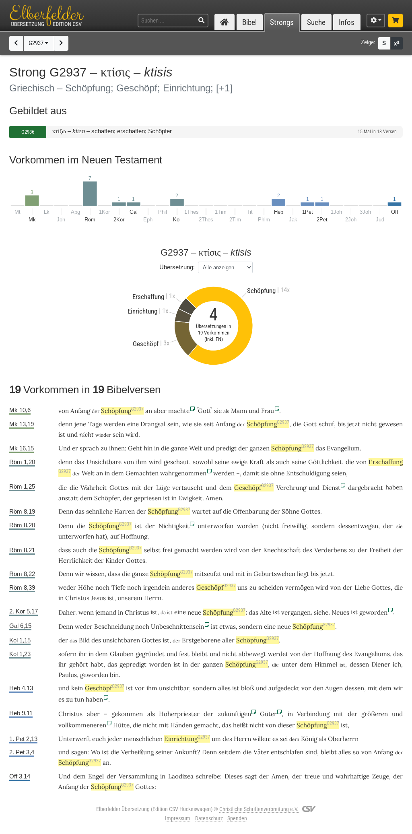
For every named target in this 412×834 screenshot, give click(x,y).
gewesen (391, 424)
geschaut (176, 462)
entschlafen (287, 752)
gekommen (127, 714)
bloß (247, 688)
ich (397, 664)
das (320, 448)
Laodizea (181, 776)
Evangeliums (372, 654)
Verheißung (137, 752)
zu (352, 550)
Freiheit (380, 550)
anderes (183, 587)
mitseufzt (207, 574)
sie (218, 411)
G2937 (39, 43)
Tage (95, 424)
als (270, 462)
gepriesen (147, 498)
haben (94, 699)
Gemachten (142, 473)
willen (261, 739)
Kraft (256, 462)
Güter (268, 714)
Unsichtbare (104, 462)
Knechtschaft (282, 550)
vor (139, 688)
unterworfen (215, 526)
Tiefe (118, 587)
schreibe (208, 776)
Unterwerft (74, 739)
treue (312, 776)
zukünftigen (234, 714)
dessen (359, 664)
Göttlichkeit (325, 462)
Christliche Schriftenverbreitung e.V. (259, 809)
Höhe (85, 587)
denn (65, 424)
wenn (86, 612)
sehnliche (99, 511)
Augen (334, 688)
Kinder (114, 560)
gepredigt (132, 664)
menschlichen (143, 739)
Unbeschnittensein (177, 626)
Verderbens (330, 550)
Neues (340, 612)
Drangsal (152, 424)
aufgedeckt (283, 688)
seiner (164, 752)
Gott (204, 411)
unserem (129, 598)
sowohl (203, 462)
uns (242, 587)
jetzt (353, 424)
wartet (201, 511)
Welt (195, 448)
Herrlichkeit (75, 560)
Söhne (290, 511)
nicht (369, 424)
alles (224, 688)
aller (228, 640)
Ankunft (186, 752)
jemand (105, 612)
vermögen (299, 587)
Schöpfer (106, 498)
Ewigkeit (190, 498)
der (243, 448)
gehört (78, 664)
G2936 (27, 132)
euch (99, 739)
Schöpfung (122, 411)
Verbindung (313, 714)
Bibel (249, 22)
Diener (380, 664)
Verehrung (291, 487)
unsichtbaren (121, 640)
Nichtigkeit (174, 526)
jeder (114, 739)
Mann (239, 411)
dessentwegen (358, 526)
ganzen (259, 448)
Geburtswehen (274, 574)
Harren (124, 511)
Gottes (119, 487)
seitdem (229, 752)
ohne (277, 473)
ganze (179, 448)
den (318, 688)
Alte (265, 612)
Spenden (237, 818)
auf (114, 536)
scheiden (270, 587)
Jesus (98, 598)
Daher (66, 612)
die (297, 424)
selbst (152, 550)
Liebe (362, 587)
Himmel (326, 664)
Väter (261, 752)
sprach (89, 448)
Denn (65, 511)
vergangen (296, 612)
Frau (267, 411)
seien (339, 473)
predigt (226, 448)
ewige (239, 462)
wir (398, 688)
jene (80, 424)
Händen (181, 725)
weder (67, 587)
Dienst (331, 487)
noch (102, 587)
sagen (79, 752)
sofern (67, 654)
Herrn (152, 598)
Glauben (122, 654)
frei (167, 550)
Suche (316, 22)
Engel (96, 776)
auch (283, 462)
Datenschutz (209, 818)
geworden (373, 612)
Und (64, 448)
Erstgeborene (201, 640)
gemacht (186, 550)
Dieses (234, 776)
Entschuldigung (308, 473)
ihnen (117, 448)
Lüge (163, 487)
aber (160, 411)
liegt (303, 574)
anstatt (68, 498)
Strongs (282, 22)
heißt (240, 725)
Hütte (121, 725)
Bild (84, 640)
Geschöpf (254, 487)
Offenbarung (251, 511)
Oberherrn (343, 739)
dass (64, 550)
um (216, 739)
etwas (227, 626)
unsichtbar (174, 688)
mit (136, 487)
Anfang (80, 411)
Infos (346, 22)
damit (251, 473)
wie (187, 424)
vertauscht (187, 487)
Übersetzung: (177, 267)
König (309, 739)
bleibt (200, 654)
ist (166, 498)
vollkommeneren (82, 725)
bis (342, 424)
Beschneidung (114, 626)
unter (289, 664)
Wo (95, 752)
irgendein (156, 587)
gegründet (150, 654)
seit (209, 424)
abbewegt (252, 654)
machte (179, 411)
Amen (214, 498)
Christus (77, 598)
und (254, 411)
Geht (135, 448)
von (63, 411)
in (156, 448)
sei (284, 739)
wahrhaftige (352, 776)
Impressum (177, 818)
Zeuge (380, 776)
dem (117, 473)
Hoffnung (134, 536)
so (356, 752)
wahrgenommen (183, 473)
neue (194, 612)
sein (173, 424)
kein (77, 688)
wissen (95, 574)
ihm (141, 462)
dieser (286, 725)
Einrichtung (187, 739)
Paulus (67, 675)
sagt (251, 776)
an (148, 411)
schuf (326, 424)
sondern (323, 526)
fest (184, 654)
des (307, 550)
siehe (321, 612)
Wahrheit (93, 487)
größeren (374, 714)
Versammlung (138, 776)
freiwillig (294, 526)
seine (222, 462)
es (61, 699)
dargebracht (365, 487)
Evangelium (343, 448)
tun (79, 699)
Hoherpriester (179, 714)
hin (148, 448)
